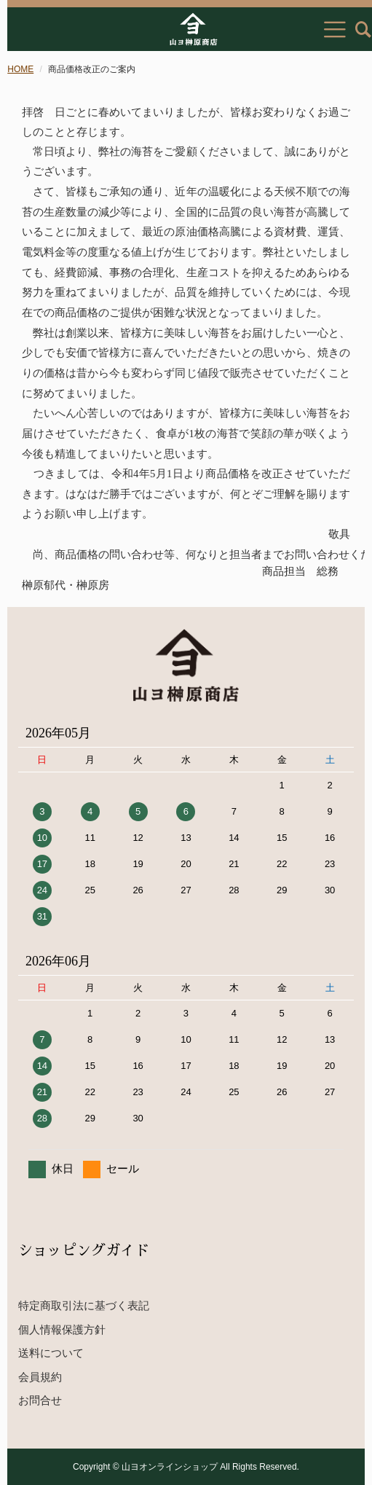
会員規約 (40, 1377)
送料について (51, 1353)
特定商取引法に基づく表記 (83, 1305)
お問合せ (40, 1400)
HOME (20, 69)
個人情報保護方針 (62, 1329)
